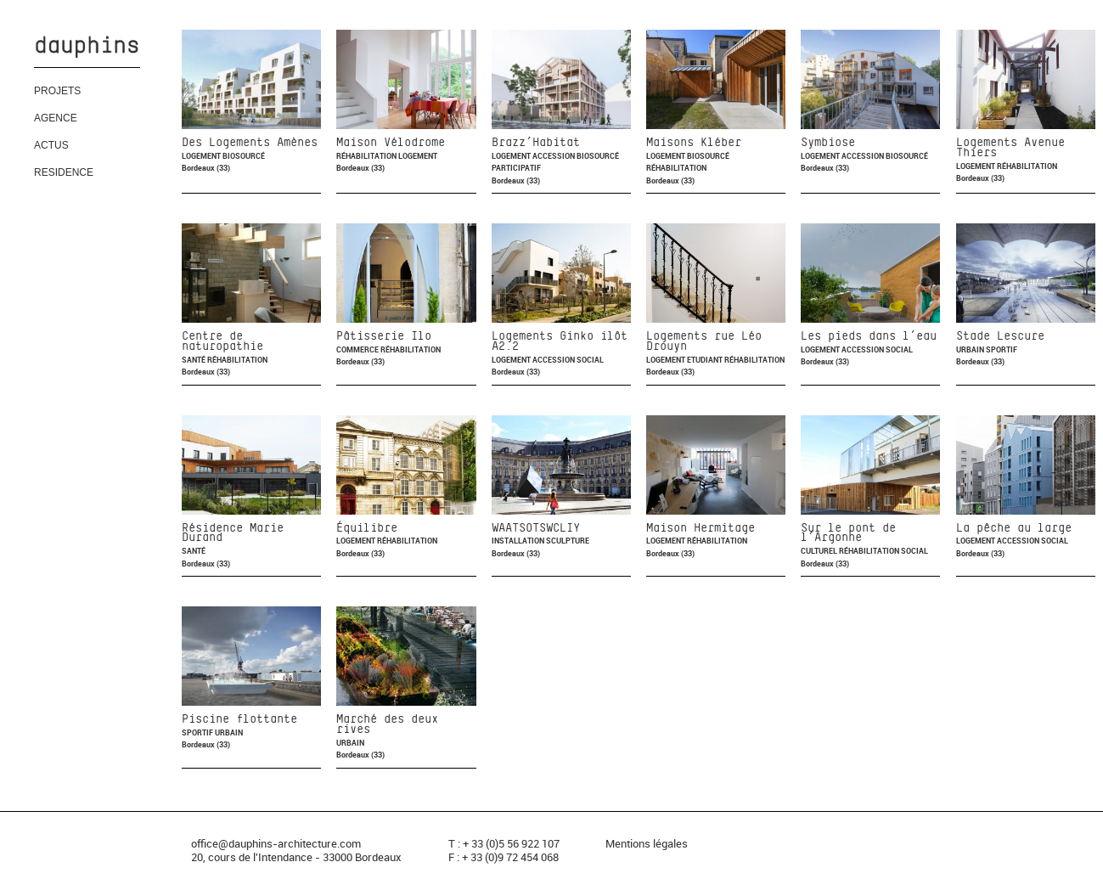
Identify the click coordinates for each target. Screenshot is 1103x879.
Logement (202, 155)
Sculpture (567, 540)
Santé (194, 359)
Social (590, 359)
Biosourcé (243, 155)
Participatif (516, 167)
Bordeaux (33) (206, 167)
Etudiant (705, 359)
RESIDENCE (63, 172)
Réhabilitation (367, 155)
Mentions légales (646, 843)
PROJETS (57, 91)
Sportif (1001, 349)
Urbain (971, 349)
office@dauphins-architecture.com (276, 843)
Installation (519, 540)
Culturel (820, 550)
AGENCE (55, 118)
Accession (554, 155)
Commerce (358, 349)
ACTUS (51, 145)
